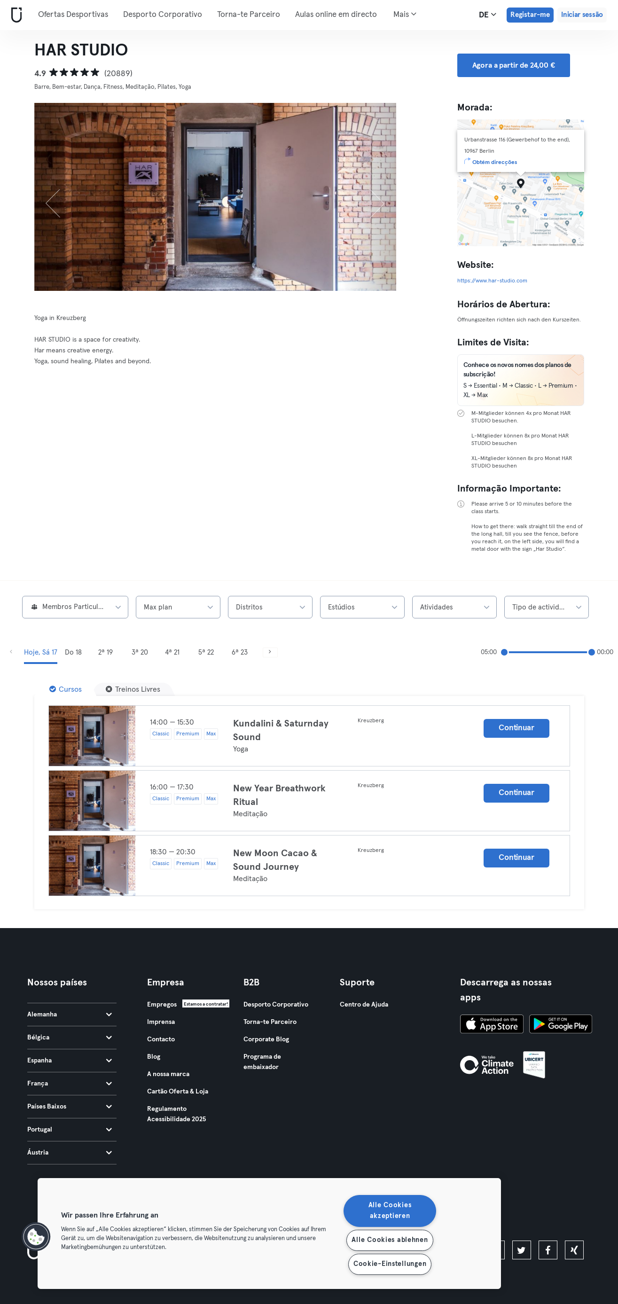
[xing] (574, 1250)
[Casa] (14, 15)
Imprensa (161, 1022)
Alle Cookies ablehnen (390, 1240)
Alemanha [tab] (69, 1014)
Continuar (516, 728)
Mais (404, 14)
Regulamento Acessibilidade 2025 (176, 1114)
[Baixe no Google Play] (560, 1025)
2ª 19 (105, 652)
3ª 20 (140, 652)
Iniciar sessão (582, 14)
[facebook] (548, 1250)
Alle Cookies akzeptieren (390, 1210)
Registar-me (530, 14)
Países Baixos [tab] (69, 1106)
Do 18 (73, 652)
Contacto (161, 1039)
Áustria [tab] (69, 1152)
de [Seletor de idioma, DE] (487, 14)
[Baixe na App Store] (492, 1025)
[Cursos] (65, 689)
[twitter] (521, 1250)
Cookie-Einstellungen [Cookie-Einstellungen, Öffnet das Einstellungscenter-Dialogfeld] (389, 1264)
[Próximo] (369, 197)
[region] (269, 1233)
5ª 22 (206, 652)
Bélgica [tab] (69, 1037)
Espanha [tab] (69, 1060)
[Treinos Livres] (133, 689)
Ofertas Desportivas (73, 15)
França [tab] (69, 1083)
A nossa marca (168, 1074)
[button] (36, 1237)
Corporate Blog (266, 1039)
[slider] (504, 652)
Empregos (162, 1004)
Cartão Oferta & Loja (177, 1091)
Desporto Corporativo (162, 15)
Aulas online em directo (336, 15)
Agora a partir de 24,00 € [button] (513, 65)
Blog (153, 1057)
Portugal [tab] (69, 1129)
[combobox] (75, 607)
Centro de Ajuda (364, 1004)
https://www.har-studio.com (492, 281)
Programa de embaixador (262, 1062)
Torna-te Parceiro (248, 15)
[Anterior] (61, 197)
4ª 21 (172, 652)
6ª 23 (240, 652)
